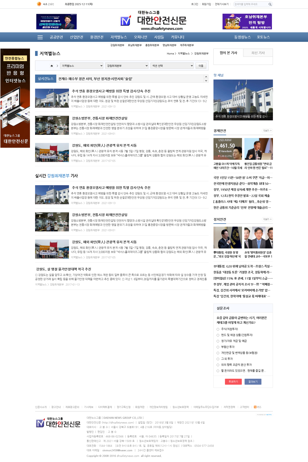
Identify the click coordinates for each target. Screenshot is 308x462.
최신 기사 (258, 53)
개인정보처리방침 (158, 407)
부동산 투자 (225, 346)
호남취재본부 (135, 45)
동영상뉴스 (242, 37)
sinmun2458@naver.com (117, 450)
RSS (257, 407)
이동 (201, 65)
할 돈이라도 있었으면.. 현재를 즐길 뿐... (241, 370)
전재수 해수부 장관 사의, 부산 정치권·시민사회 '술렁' (95, 79)
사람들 (159, 37)
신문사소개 (41, 407)
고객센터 (244, 407)
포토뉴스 (263, 37)
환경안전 (96, 37)
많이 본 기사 (228, 53)
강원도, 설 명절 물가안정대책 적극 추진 (63, 269)
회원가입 (206, 4)
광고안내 (55, 407)
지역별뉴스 (118, 37)
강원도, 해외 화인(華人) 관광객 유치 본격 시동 (104, 145)
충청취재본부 (152, 45)
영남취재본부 (169, 45)
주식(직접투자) (227, 329)
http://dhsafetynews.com (118, 422)
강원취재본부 (117, 45)
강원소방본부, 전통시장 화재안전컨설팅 (99, 118)
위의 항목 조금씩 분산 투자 (234, 364)
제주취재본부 (187, 45)
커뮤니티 (177, 37)
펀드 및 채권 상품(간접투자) (235, 334)
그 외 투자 (225, 358)
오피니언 (140, 37)
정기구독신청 (124, 407)
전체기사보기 (222, 4)
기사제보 (88, 407)
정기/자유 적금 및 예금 (232, 340)
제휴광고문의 (72, 407)
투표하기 (233, 381)
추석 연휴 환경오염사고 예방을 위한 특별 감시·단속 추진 (111, 91)
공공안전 (56, 37)
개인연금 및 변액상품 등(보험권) (237, 352)
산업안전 (76, 37)
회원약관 (139, 407)
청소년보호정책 (180, 407)
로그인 (194, 4)
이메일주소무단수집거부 (206, 407)
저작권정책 (229, 407)
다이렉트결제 (105, 407)
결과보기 (252, 381)
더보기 (266, 130)
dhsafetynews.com (128, 455)
